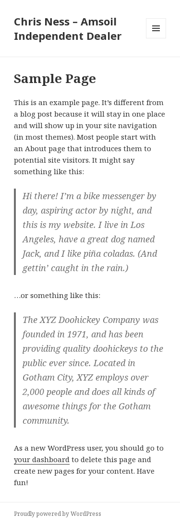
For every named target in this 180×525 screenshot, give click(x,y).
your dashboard (42, 459)
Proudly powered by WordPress (57, 514)
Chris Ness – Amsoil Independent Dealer (67, 28)
